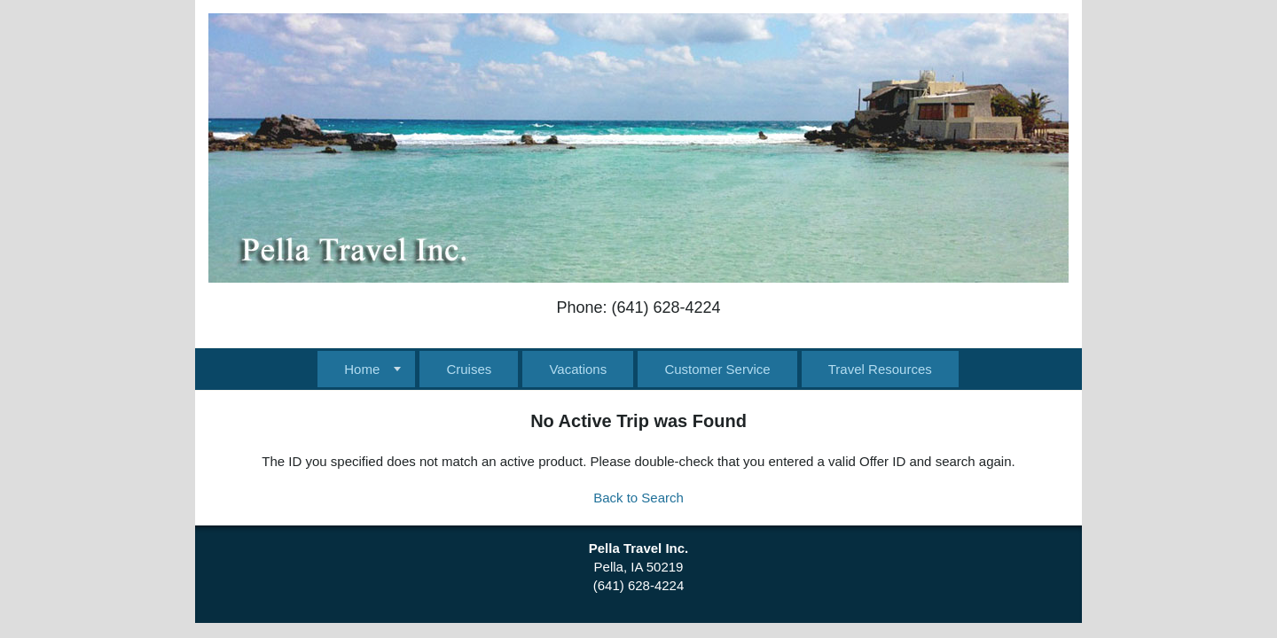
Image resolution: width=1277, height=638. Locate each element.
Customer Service (717, 369)
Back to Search (638, 497)
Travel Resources (880, 369)
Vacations (578, 369)
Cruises (468, 369)
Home (362, 369)
